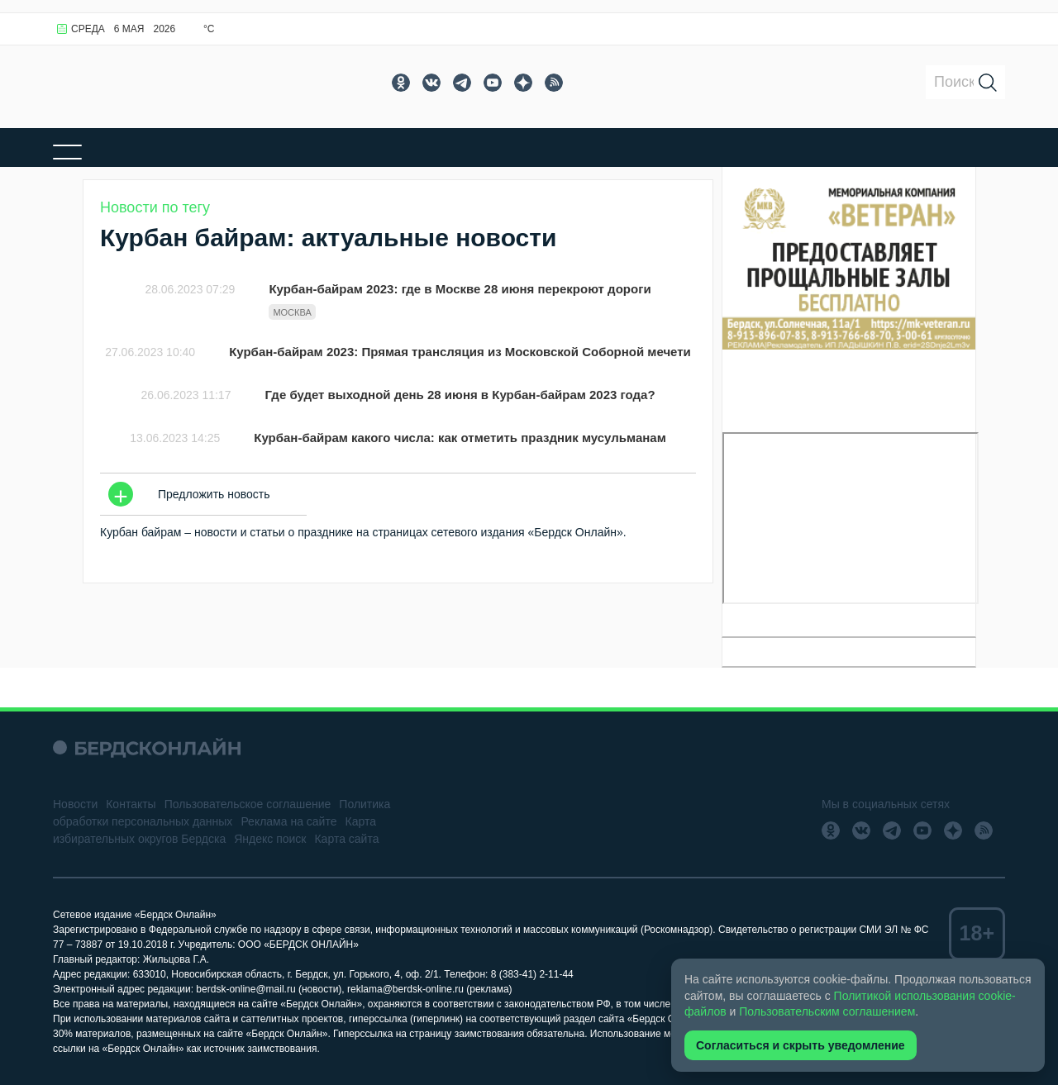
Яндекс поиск (270, 838)
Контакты (130, 804)
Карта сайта (346, 838)
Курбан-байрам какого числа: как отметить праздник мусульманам (459, 438)
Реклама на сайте (288, 821)
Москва (292, 312)
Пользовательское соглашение (247, 804)
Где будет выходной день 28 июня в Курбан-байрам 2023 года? (459, 395)
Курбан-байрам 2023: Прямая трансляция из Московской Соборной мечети (460, 352)
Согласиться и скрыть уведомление (800, 1045)
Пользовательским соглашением (827, 1011)
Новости (75, 804)
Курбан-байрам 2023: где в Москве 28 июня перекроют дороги (460, 289)
